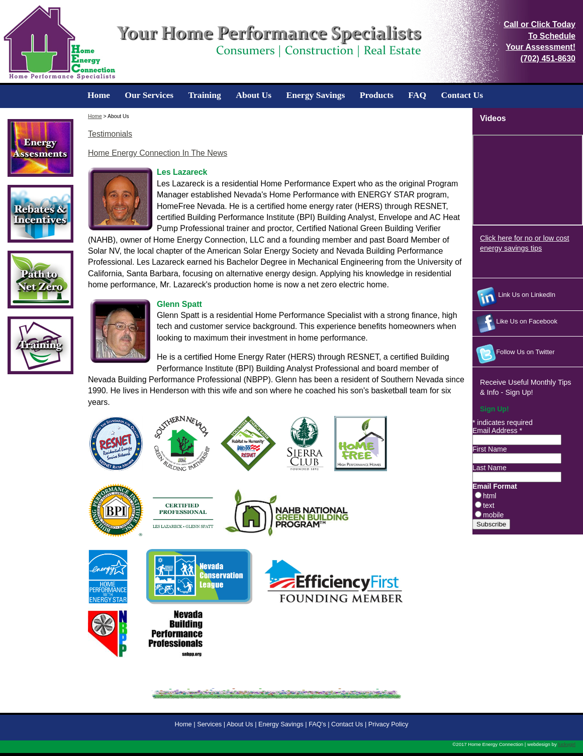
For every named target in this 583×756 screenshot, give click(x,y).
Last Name (489, 468)
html (489, 496)
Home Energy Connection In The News (157, 153)
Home (98, 95)
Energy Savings (315, 95)
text (489, 505)
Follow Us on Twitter (513, 354)
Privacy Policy (388, 724)
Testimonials (110, 134)
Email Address (497, 430)
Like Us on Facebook (514, 323)
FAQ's (317, 724)
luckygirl (566, 744)
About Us (253, 95)
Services (209, 724)
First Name (489, 449)
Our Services (149, 95)
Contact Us (462, 95)
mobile (493, 515)
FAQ (417, 95)
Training (204, 95)
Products (377, 95)
